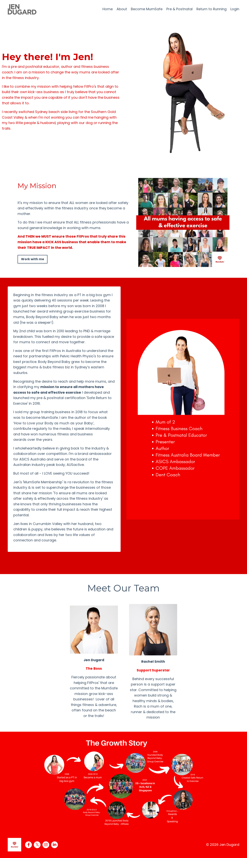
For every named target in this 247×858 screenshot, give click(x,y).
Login (234, 9)
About (121, 9)
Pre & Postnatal (179, 9)
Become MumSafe (146, 9)
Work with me (32, 259)
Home (107, 9)
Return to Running (211, 9)
